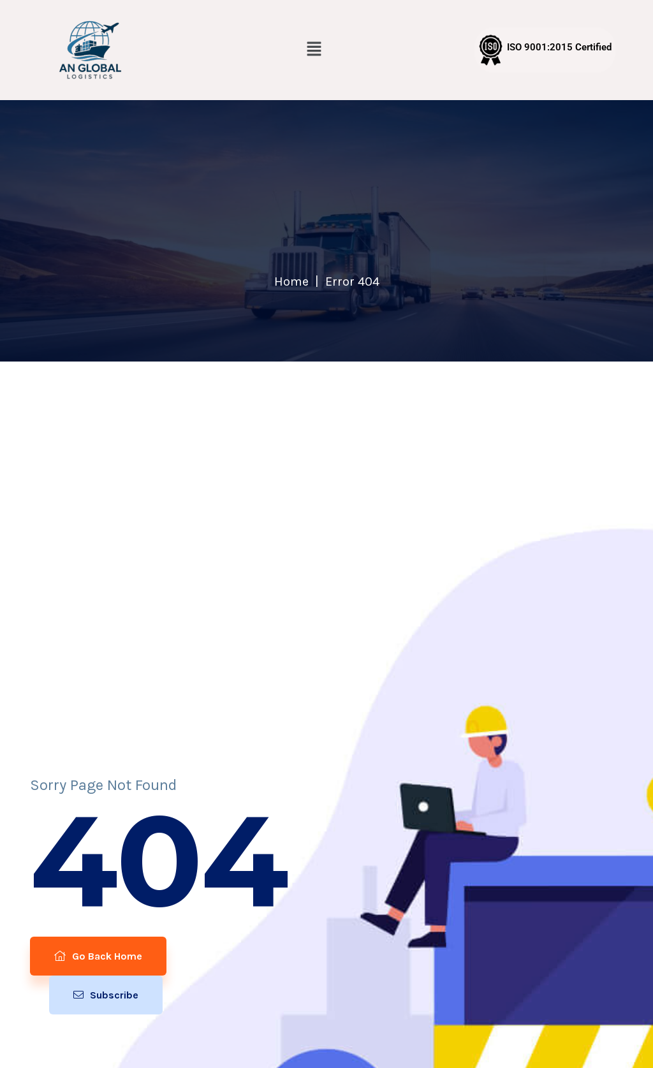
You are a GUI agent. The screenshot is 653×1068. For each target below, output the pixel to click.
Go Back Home (98, 956)
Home (291, 281)
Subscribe (105, 995)
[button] (314, 50)
